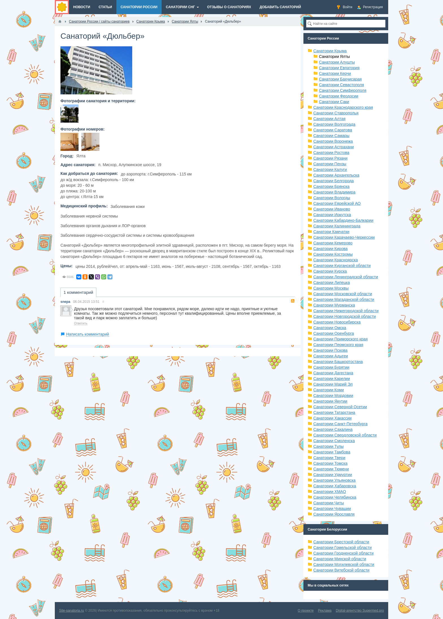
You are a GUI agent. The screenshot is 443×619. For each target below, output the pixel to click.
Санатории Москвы (331, 288)
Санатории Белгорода (333, 181)
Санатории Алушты (337, 62)
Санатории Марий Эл (333, 384)
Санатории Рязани (330, 158)
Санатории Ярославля (334, 514)
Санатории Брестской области (341, 542)
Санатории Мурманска (334, 305)
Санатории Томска (330, 463)
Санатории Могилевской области (343, 564)
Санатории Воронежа (333, 141)
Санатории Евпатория (339, 68)
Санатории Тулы (328, 446)
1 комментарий (78, 292)
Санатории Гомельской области (342, 547)
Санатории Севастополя (341, 84)
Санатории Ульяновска (334, 480)
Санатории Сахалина (333, 429)
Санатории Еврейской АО (337, 203)
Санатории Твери (329, 457)
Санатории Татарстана (334, 412)
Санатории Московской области (342, 294)
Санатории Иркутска (332, 214)
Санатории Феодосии (338, 96)
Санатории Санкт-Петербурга (340, 424)
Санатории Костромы (333, 254)
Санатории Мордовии (333, 395)
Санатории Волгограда (334, 124)
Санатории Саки (334, 101)
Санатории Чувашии (332, 508)
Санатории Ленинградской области (345, 277)
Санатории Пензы (329, 164)
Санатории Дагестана (333, 373)
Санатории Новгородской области (344, 316)
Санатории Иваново (331, 209)
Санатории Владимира (334, 192)
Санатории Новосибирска (337, 322)
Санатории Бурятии (331, 367)
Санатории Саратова (332, 130)
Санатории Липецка (331, 282)
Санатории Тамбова (331, 452)
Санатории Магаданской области (343, 299)
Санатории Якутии (330, 401)
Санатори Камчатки (331, 231)
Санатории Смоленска (334, 440)
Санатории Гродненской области (343, 553)
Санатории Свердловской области (345, 435)
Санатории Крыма (330, 51)
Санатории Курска (330, 271)
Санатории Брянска (331, 186)
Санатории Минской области (339, 559)
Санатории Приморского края (340, 339)
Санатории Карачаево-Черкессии (344, 237)
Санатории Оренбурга (333, 333)
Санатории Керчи (335, 73)
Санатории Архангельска (336, 175)
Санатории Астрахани (333, 147)
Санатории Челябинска (334, 497)
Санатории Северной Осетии (340, 407)
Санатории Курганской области (342, 265)
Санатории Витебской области (341, 570)
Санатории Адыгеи (330, 356)
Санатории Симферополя (342, 90)
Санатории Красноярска (335, 260)
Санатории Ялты (334, 56)
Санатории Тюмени (331, 469)
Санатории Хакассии (332, 418)
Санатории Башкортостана (338, 361)
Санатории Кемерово (333, 243)
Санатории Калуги (330, 169)
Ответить (80, 323)
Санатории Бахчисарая (340, 79)
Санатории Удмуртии (332, 474)
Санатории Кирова (330, 248)
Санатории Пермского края (338, 344)
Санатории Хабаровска (334, 486)
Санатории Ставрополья (336, 113)
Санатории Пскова (330, 350)
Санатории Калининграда (336, 226)
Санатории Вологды (331, 198)
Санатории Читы (328, 503)
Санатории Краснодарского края (343, 107)
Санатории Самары (331, 135)
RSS (292, 301)
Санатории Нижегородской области (346, 311)
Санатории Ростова (331, 152)
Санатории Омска (329, 327)
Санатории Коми (328, 390)
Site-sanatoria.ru (71, 611)
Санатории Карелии (331, 378)
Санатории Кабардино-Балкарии (343, 220)
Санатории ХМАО (329, 491)
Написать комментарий (87, 334)
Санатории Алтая (329, 118)
